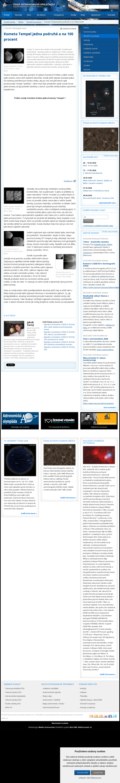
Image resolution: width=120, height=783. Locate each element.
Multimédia (88, 57)
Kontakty (111, 15)
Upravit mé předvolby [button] (90, 778)
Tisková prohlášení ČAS (14, 688)
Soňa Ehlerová (102, 336)
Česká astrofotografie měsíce (99, 123)
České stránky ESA (13, 703)
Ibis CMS (73, 727)
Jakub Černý (21, 28)
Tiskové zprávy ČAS (13, 692)
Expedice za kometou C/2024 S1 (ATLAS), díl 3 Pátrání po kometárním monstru (59, 343)
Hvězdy (87, 40)
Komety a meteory (87, 707)
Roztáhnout (68, 181)
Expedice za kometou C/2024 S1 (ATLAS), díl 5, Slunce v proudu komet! (59, 333)
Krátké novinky (91, 233)
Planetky (83, 696)
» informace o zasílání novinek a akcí (98, 225)
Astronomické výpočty (52, 692)
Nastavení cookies (60, 723)
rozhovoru (87, 252)
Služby (73, 15)
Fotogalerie (59, 15)
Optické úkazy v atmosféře (91, 700)
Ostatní (87, 65)
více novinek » (110, 407)
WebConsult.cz (85, 727)
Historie (87, 69)
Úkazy (86, 27)
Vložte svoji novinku (110, 231)
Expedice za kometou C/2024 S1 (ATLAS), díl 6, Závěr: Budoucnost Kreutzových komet (59, 327)
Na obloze (41, 15)
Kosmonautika (90, 31)
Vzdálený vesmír (91, 48)
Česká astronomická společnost (21, 714)
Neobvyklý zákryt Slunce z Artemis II (96, 297)
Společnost (95, 15)
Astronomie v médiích (51, 700)
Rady (83, 15)
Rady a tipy (47, 696)
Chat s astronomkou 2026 (95, 339)
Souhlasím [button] (82, 772)
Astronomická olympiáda (15, 696)
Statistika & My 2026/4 (103, 244)
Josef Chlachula (102, 239)
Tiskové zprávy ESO (13, 700)
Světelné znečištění (92, 52)
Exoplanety (88, 44)
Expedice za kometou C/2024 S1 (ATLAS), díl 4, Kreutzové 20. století (59, 338)
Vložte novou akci (111, 155)
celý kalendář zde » (107, 203)
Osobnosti (88, 61)
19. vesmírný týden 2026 (16, 441)
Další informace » (29, 513)
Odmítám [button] (98, 772)
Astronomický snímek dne (96, 76)
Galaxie (83, 692)
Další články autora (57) (52, 322)
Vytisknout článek (69, 29)
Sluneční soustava (33, 22)
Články (7, 15)
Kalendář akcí (90, 157)
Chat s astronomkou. (105, 349)
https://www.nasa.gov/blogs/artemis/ (98, 403)
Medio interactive (46, 727)
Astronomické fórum (51, 707)
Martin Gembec (102, 260)
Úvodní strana (9, 22)
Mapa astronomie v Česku (53, 703)
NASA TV (8, 707)
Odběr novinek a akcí (94, 210)
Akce (29, 15)
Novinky (18, 15)
